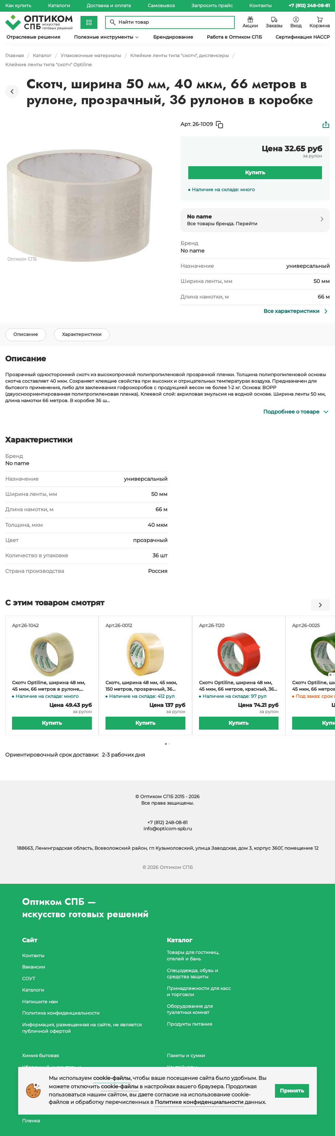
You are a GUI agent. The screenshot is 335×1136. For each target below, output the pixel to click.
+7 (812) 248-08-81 (167, 822)
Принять (292, 1091)
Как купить (18, 5)
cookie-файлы (111, 1078)
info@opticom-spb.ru (167, 829)
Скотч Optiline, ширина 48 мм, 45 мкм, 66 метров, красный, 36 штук (236, 690)
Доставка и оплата (109, 5)
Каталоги (59, 5)
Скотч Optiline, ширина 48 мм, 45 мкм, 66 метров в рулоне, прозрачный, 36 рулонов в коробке (48, 690)
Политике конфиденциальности (199, 1102)
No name (192, 251)
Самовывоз (161, 5)
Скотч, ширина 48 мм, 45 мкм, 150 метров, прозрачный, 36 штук (141, 690)
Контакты (260, 5)
